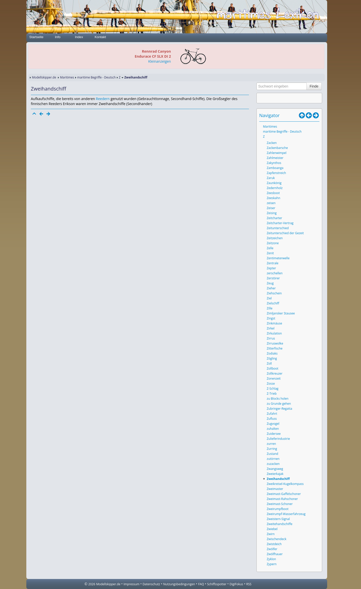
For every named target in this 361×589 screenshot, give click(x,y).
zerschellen (275, 273)
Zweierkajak (275, 474)
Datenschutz (151, 584)
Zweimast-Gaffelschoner (284, 494)
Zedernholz (275, 188)
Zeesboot (273, 193)
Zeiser (271, 208)
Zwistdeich (274, 544)
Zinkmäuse (274, 323)
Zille (270, 308)
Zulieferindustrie (278, 439)
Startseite (36, 37)
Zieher (271, 288)
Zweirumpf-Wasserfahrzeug (286, 514)
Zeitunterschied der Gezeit (285, 233)
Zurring (272, 449)
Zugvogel (273, 424)
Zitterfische (275, 348)
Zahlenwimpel (277, 153)
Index (79, 37)
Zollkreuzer (275, 373)
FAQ (201, 584)
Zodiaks (272, 353)
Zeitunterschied (278, 228)
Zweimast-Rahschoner (282, 499)
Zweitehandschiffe (279, 524)
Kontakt (100, 37)
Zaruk (271, 178)
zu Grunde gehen (279, 403)
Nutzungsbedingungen (179, 584)
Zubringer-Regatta (279, 408)
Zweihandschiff (278, 479)
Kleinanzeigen (159, 61)
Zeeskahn (273, 198)
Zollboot (272, 368)
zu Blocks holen (278, 398)
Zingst (271, 318)
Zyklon (271, 559)
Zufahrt (272, 413)
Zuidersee (274, 434)
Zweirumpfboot (278, 509)
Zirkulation (274, 333)
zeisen (271, 203)
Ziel (269, 298)
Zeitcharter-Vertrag (280, 223)
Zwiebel (272, 529)
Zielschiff (273, 303)
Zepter (271, 268)
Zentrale (273, 263)
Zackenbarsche (277, 148)
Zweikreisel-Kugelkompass (285, 484)
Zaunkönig (274, 183)
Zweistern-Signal (278, 519)
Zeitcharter (274, 218)
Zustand (272, 454)
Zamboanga (275, 168)
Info (57, 37)
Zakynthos (274, 163)
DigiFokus (236, 584)
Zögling (272, 358)
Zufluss (272, 418)
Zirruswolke (275, 343)
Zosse (271, 383)
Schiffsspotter (216, 584)
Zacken (272, 143)
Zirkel (271, 328)
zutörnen (273, 459)
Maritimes (67, 77)
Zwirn (271, 534)
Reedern (103, 98)
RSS (248, 584)
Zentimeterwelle (278, 258)
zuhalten (273, 429)
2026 (91, 584)
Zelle (270, 248)
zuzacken (273, 464)
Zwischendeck (276, 539)
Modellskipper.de (44, 77)
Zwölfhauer (275, 554)
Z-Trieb (272, 393)
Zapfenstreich (276, 173)
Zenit (270, 253)
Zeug (270, 283)
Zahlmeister (275, 158)
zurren (271, 444)
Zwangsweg (275, 469)
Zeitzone (273, 243)
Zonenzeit (274, 378)
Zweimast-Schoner (280, 504)
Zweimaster (275, 489)
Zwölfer (272, 549)
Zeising (272, 213)
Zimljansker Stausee (281, 313)
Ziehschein (274, 293)
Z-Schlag (273, 388)
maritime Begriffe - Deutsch (96, 77)
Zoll (269, 363)
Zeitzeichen (275, 238)
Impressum (131, 584)
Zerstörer (273, 278)
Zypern (272, 564)
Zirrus (271, 338)
